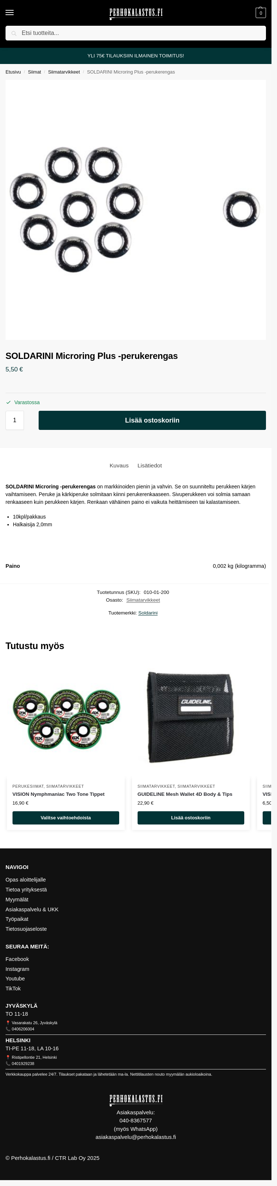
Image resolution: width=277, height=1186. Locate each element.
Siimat (34, 72)
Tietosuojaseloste (26, 929)
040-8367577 (136, 1120)
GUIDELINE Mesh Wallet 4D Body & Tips (185, 794)
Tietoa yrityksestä (26, 890)
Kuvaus (119, 465)
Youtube (15, 979)
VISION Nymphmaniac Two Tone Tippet (59, 794)
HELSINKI (18, 1040)
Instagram (17, 969)
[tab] (119, 465)
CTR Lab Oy (70, 1158)
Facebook (17, 959)
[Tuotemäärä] (15, 420)
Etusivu (13, 72)
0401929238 (23, 1063)
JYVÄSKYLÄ (22, 1006)
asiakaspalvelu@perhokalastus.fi (136, 1137)
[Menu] (17, 12)
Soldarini (148, 613)
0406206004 (23, 1029)
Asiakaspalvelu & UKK (32, 909)
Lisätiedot (150, 465)
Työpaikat (17, 919)
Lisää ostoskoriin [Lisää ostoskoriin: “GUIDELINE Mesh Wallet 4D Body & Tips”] (190, 817)
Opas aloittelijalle (26, 880)
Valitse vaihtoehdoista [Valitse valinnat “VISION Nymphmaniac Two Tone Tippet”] (65, 817)
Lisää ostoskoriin (152, 420)
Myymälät (17, 899)
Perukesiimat (28, 786)
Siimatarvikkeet (64, 72)
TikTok (13, 988)
